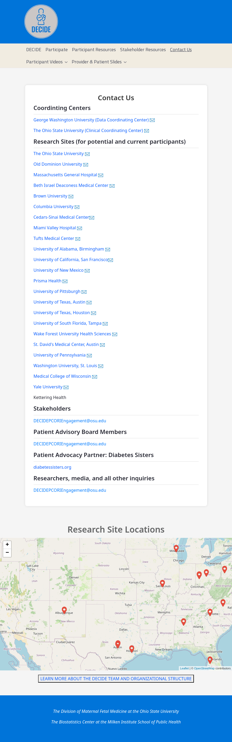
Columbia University (57, 206)
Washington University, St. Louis (68, 365)
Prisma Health (51, 281)
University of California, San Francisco (73, 259)
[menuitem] (33, 49)
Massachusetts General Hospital (68, 175)
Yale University (51, 387)
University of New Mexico (62, 270)
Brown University (54, 196)
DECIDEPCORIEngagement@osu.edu (70, 421)
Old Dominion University (61, 164)
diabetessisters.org (52, 467)
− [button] (7, 553)
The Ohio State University (62, 153)
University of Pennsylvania (63, 355)
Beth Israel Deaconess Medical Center (74, 185)
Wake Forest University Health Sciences (75, 334)
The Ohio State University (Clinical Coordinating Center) (91, 130)
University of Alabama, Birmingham (72, 249)
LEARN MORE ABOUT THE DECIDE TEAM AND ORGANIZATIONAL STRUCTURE (116, 679)
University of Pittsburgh (60, 291)
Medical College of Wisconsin (65, 376)
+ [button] (7, 545)
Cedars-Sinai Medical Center (64, 217)
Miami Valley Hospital (58, 228)
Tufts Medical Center (57, 238)
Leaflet (184, 668)
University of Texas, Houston (65, 312)
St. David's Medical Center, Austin (69, 344)
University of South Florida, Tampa (71, 323)
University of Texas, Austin (63, 302)
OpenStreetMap (204, 668)
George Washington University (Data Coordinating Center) (94, 120)
